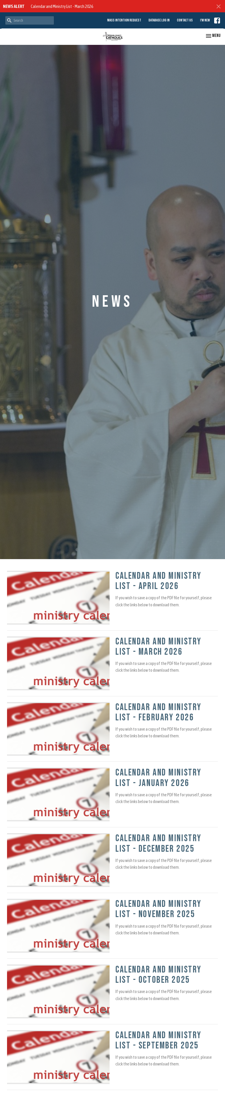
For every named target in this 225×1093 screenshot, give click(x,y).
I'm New (205, 20)
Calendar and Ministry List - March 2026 (62, 6)
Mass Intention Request (124, 20)
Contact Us (185, 20)
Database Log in (159, 20)
